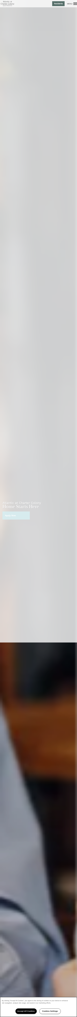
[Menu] (72, 3)
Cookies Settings (50, 1011)
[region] (38, 1007)
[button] (58, 3)
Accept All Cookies (26, 1011)
